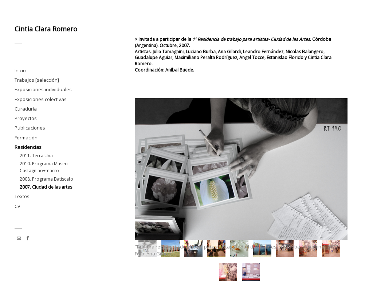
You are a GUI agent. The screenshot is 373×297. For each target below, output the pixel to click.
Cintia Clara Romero (46, 29)
